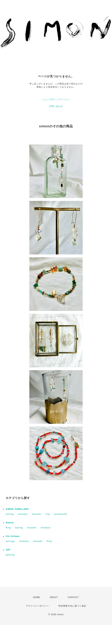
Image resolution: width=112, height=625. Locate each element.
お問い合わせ (56, 106)
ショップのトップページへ (56, 99)
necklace (23, 514)
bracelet (36, 514)
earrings (10, 541)
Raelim (10, 522)
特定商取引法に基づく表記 (72, 606)
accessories (60, 514)
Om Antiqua (13, 536)
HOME (36, 597)
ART (8, 550)
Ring (8, 527)
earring (10, 514)
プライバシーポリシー (37, 606)
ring (47, 514)
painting (10, 555)
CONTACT (73, 597)
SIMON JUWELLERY (17, 509)
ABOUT (54, 597)
